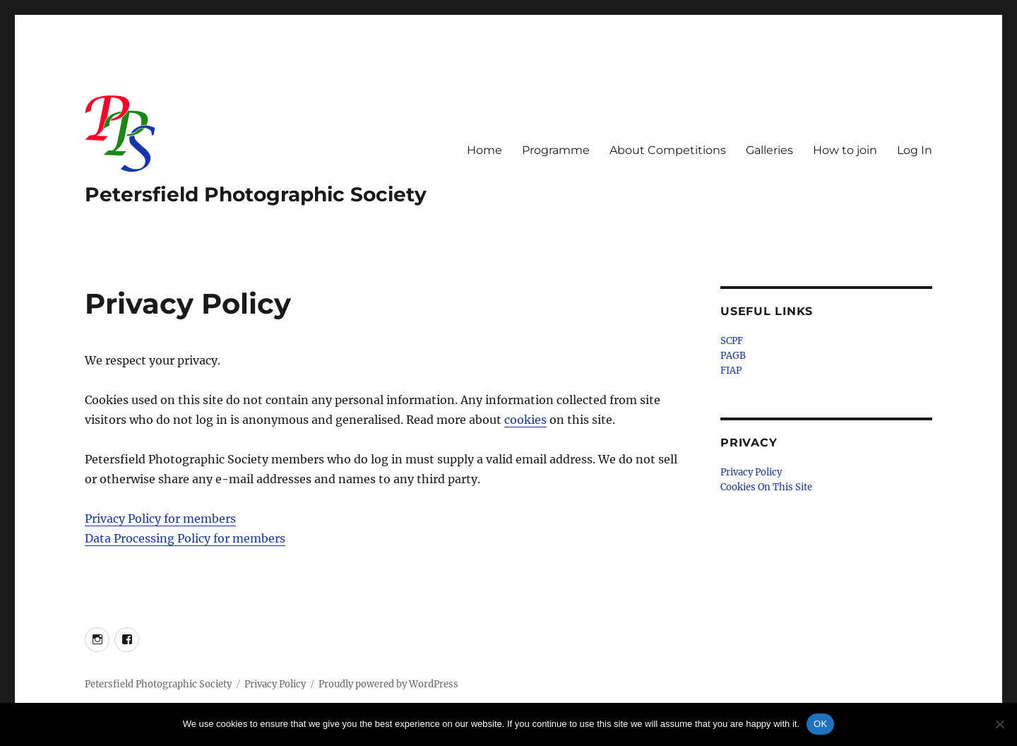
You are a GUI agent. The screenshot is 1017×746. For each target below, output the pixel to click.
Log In (914, 150)
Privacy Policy (751, 472)
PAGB (733, 356)
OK (820, 723)
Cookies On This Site (766, 487)
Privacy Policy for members (160, 518)
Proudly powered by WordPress (388, 684)
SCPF (731, 341)
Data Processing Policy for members (185, 538)
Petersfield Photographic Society (256, 194)
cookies (525, 420)
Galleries (769, 150)
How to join (845, 150)
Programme (556, 150)
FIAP (731, 371)
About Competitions (667, 150)
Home (484, 150)
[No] (999, 724)
